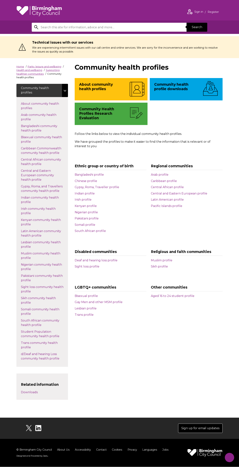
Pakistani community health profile (42, 278)
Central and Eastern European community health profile (37, 175)
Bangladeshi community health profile (39, 128)
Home (20, 66)
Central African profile (167, 187)
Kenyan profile (86, 206)
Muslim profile (161, 260)
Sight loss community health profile (42, 289)
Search (197, 27)
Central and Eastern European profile (179, 193)
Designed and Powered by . (32, 456)
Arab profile (159, 174)
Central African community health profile (41, 162)
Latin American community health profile (41, 233)
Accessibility (82, 450)
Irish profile (83, 199)
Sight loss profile (87, 266)
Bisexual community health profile (41, 140)
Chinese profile (86, 181)
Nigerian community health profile (41, 267)
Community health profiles (35, 90)
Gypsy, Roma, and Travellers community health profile (44, 189)
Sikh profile (159, 266)
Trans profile (84, 314)
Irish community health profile (38, 211)
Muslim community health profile (40, 256)
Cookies (116, 450)
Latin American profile (167, 199)
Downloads (29, 392)
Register (213, 12)
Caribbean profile (164, 181)
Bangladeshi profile (89, 174)
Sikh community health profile (38, 301)
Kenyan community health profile (41, 222)
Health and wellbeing (29, 70)
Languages (148, 450)
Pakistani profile (87, 218)
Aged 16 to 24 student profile (172, 296)
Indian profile (85, 193)
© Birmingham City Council (34, 450)
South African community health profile (40, 323)
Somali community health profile (40, 312)
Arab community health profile (38, 117)
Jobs (164, 450)
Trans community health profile (39, 345)
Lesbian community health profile (41, 245)
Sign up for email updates (200, 428)
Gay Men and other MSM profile (98, 302)
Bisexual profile (86, 296)
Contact (100, 450)
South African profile (90, 231)
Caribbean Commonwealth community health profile (44, 151)
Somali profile (85, 225)
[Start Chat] (229, 457)
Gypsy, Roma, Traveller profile (97, 187)
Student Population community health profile (44, 334)
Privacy (131, 450)
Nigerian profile (86, 212)
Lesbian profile (86, 308)
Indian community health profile (40, 200)
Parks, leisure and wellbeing (44, 66)
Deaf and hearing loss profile (96, 260)
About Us (63, 450)
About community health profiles (40, 106)
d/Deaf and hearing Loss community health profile (44, 356)
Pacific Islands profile (166, 206)
